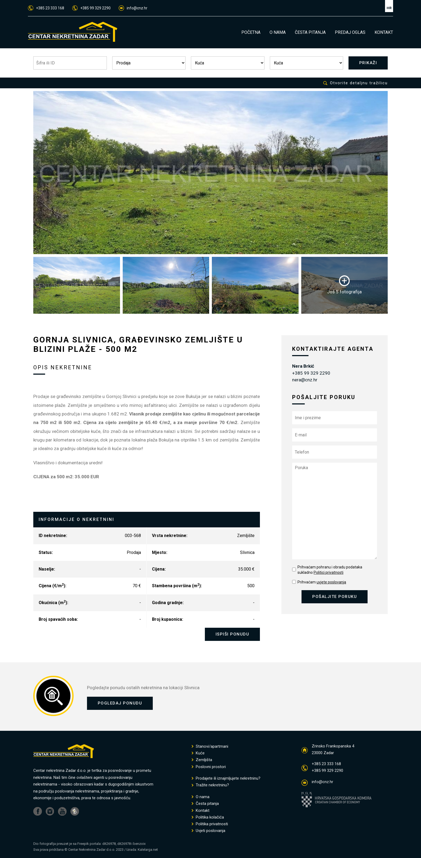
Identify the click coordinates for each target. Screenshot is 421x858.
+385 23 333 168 (46, 8)
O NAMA (278, 32)
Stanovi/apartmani (210, 746)
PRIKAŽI (368, 62)
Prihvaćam (321, 582)
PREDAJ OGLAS (350, 32)
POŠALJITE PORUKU (334, 596)
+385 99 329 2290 (91, 8)
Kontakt (200, 810)
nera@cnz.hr (304, 380)
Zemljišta (202, 760)
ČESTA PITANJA (310, 32)
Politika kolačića (208, 817)
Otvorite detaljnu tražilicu (355, 83)
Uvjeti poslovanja (208, 831)
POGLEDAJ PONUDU (120, 703)
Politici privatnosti (328, 572)
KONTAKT (384, 32)
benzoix (139, 844)
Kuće (198, 753)
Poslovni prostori (209, 767)
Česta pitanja (205, 804)
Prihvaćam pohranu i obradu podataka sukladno (329, 570)
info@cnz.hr (133, 8)
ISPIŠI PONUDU (232, 634)
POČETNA (250, 32)
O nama (200, 797)
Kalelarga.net (148, 850)
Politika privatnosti (210, 824)
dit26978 (109, 844)
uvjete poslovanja (331, 582)
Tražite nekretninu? (210, 785)
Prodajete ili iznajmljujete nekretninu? (226, 778)
